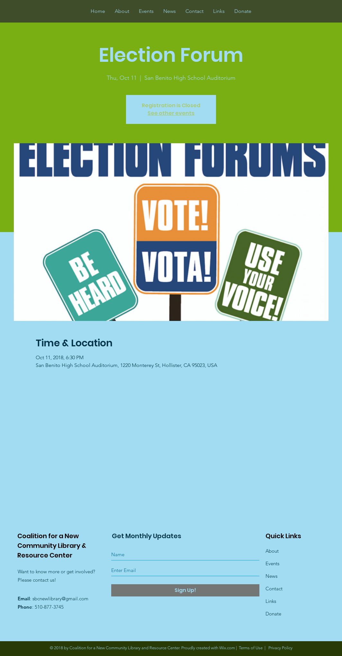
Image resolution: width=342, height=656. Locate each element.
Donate (273, 614)
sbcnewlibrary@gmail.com (60, 598)
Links (271, 601)
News (271, 576)
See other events (171, 113)
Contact (274, 589)
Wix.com (227, 647)
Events (272, 563)
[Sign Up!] (185, 590)
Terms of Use (251, 647)
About (272, 551)
